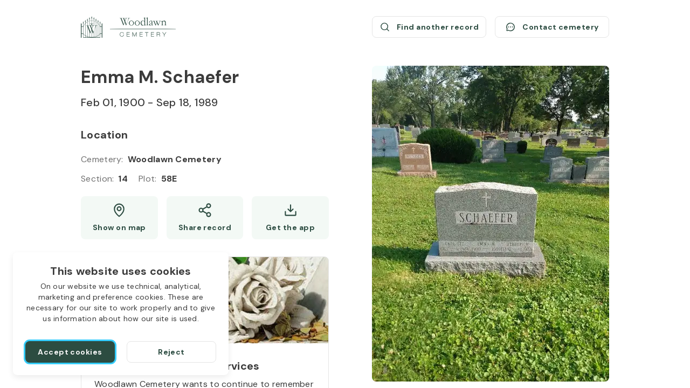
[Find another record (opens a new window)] (429, 27)
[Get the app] (290, 217)
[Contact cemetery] (552, 27)
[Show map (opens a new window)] (119, 217)
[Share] (205, 217)
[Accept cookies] (70, 352)
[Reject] (171, 352)
